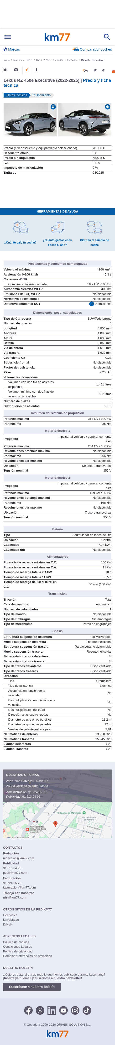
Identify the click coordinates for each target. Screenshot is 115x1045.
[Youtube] (63, 1010)
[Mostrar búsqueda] (107, 37)
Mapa (44, 786)
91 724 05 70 (37, 792)
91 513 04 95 (31, 796)
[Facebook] (28, 1010)
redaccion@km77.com (18, 858)
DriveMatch (11, 919)
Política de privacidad (18, 951)
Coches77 (10, 915)
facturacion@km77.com (19, 887)
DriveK (7, 924)
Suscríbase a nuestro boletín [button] (32, 987)
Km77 (57, 37)
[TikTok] (87, 1010)
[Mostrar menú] (7, 37)
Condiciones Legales (17, 946)
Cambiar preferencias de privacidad (27, 956)
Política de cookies (16, 942)
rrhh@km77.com (14, 897)
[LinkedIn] (51, 1010)
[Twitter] (40, 1010)
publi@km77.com (15, 872)
